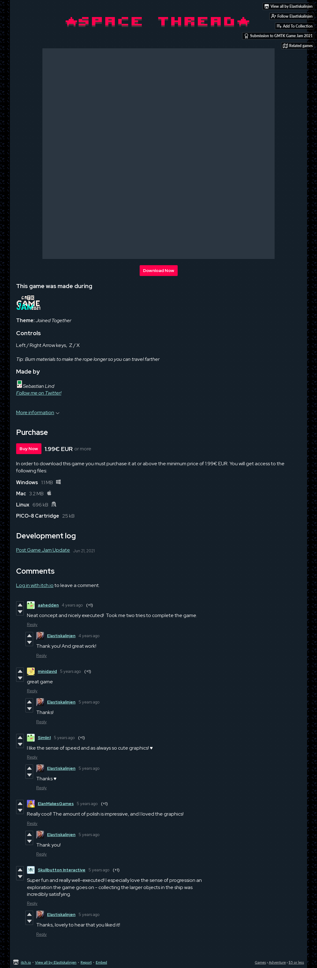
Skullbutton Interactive (61, 870)
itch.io (26, 962)
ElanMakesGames (56, 803)
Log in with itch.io (35, 585)
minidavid (47, 671)
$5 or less (296, 962)
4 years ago (72, 605)
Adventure (277, 962)
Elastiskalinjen (61, 635)
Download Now (158, 270)
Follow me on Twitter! (38, 393)
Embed (101, 962)
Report (86, 962)
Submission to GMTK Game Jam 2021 (278, 35)
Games (260, 962)
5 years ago (70, 671)
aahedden (48, 605)
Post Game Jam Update (43, 550)
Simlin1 (44, 737)
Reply (32, 624)
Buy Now (29, 448)
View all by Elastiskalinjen (55, 962)
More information (37, 412)
